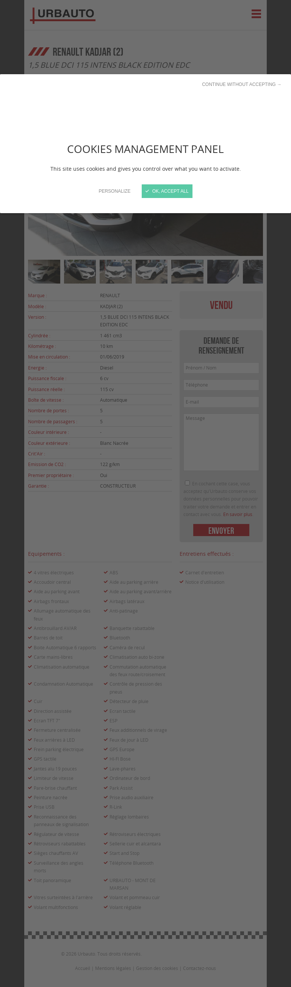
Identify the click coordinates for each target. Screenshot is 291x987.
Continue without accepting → (242, 84)
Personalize (114, 191)
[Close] (145, 493)
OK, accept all (167, 191)
